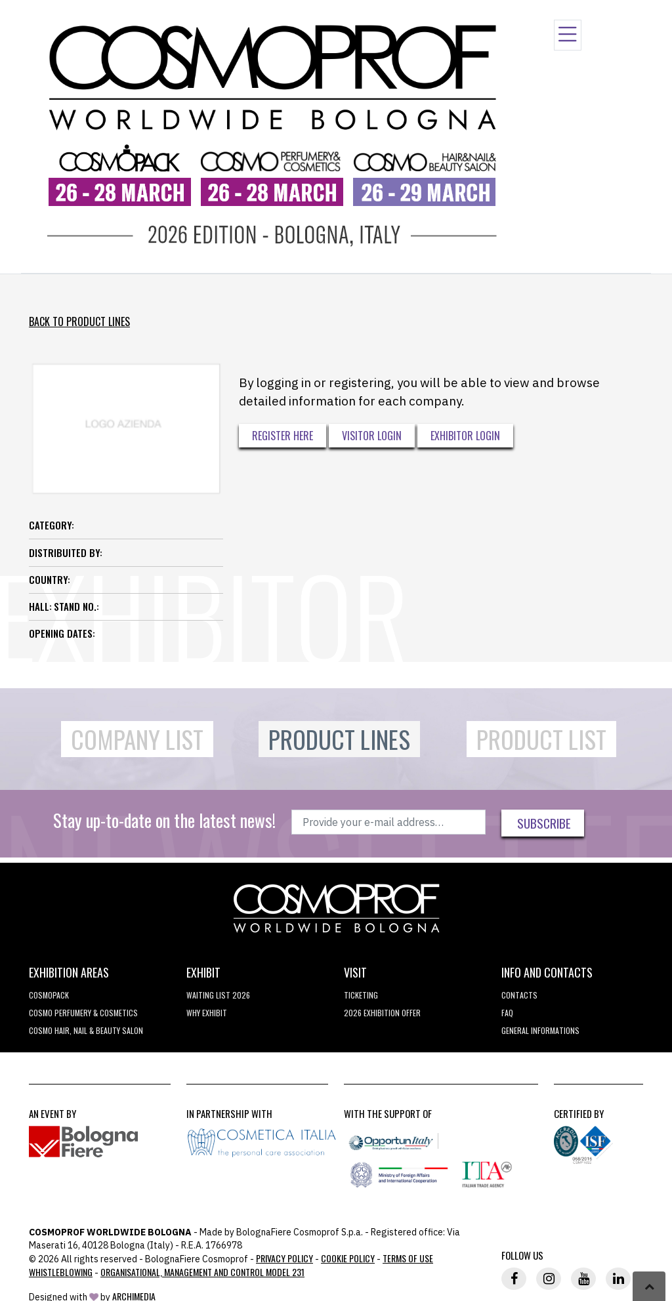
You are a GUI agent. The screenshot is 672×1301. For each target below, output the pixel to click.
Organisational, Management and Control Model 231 (202, 1272)
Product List (541, 739)
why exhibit (206, 1012)
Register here (282, 436)
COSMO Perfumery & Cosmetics (83, 1012)
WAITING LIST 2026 (218, 995)
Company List (137, 739)
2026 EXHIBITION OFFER (382, 1012)
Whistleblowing (61, 1272)
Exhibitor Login (465, 436)
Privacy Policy (284, 1258)
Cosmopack (49, 995)
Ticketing (361, 995)
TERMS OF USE (408, 1258)
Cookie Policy (348, 1258)
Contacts (519, 995)
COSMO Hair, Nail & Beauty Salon (86, 1030)
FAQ (507, 1012)
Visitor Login (372, 436)
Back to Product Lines (79, 321)
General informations (540, 1030)
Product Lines (339, 739)
